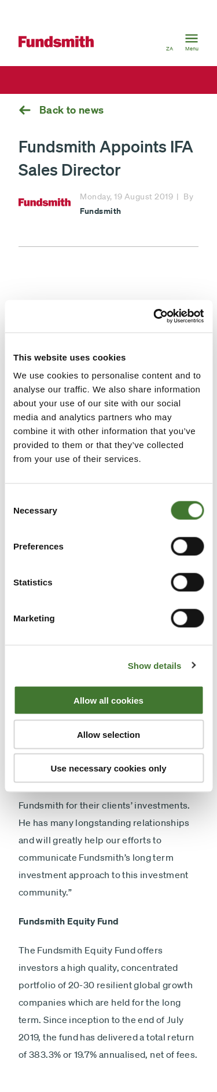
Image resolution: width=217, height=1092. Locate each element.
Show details (155, 665)
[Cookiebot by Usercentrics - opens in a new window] (154, 316)
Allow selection (108, 734)
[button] (169, 41)
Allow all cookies (108, 700)
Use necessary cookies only (108, 768)
